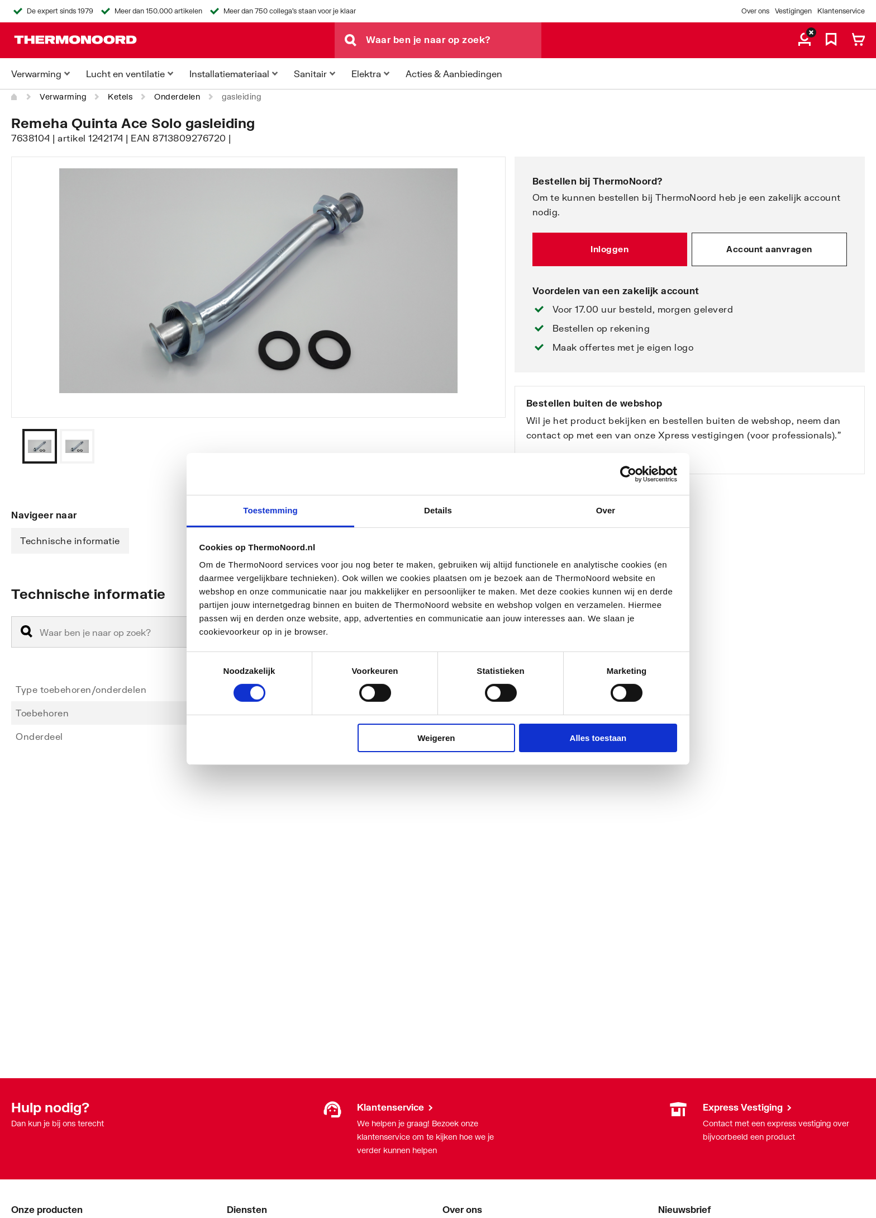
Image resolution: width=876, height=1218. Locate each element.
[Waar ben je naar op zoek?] (453, 40)
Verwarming (63, 96)
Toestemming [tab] (270, 510)
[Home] (14, 96)
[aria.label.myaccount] (804, 40)
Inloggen (610, 249)
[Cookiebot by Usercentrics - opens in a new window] (628, 473)
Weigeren (436, 738)
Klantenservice (841, 11)
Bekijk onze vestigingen (579, 456)
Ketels (120, 96)
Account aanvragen (769, 249)
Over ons (755, 11)
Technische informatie (70, 540)
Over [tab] (606, 510)
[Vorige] (483, 446)
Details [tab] (438, 510)
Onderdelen (177, 96)
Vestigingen (793, 11)
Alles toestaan (598, 738)
